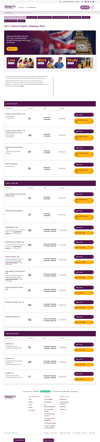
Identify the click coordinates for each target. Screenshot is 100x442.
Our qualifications (34, 396)
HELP (82, 1)
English (31, 402)
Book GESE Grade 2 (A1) (81, 121)
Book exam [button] (85, 7)
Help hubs (47, 396)
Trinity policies (92, 433)
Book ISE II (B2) (80, 233)
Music (30, 404)
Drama (30, 407)
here (22, 86)
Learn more (79, 114)
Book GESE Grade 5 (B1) (81, 154)
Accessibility (46, 433)
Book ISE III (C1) (80, 379)
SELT (30, 399)
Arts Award (32, 410)
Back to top (48, 440)
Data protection (54, 433)
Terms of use (84, 433)
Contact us (63, 409)
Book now (11, 49)
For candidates (48, 399)
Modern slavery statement (65, 433)
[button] (15, 17)
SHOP (60, 1)
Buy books (63, 406)
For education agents (50, 423)
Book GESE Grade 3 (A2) (81, 138)
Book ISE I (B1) (79, 293)
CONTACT (77, 1)
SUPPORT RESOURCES (68, 1)
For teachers (47, 402)
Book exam (63, 399)
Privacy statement (76, 433)
